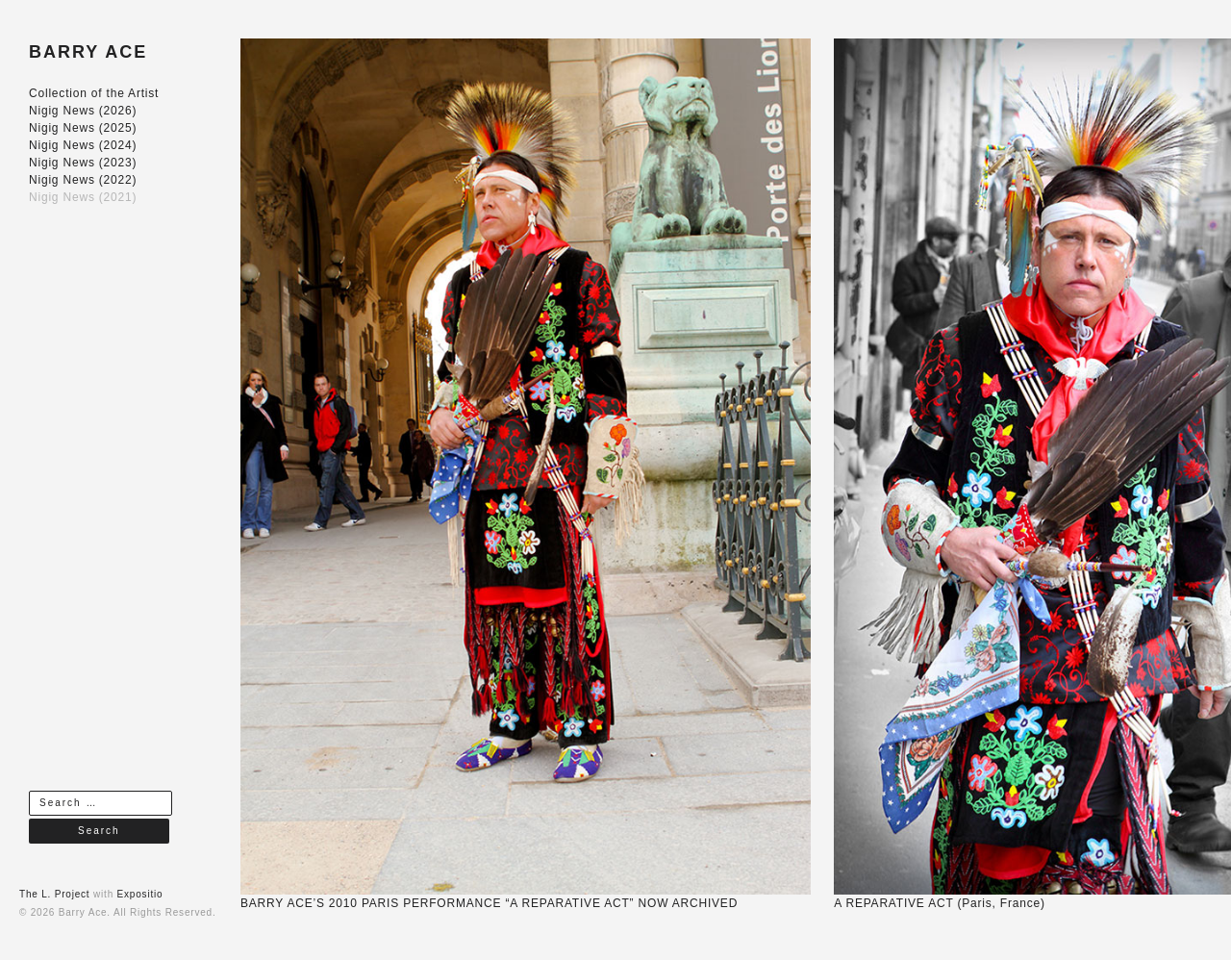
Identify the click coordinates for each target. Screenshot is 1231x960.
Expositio (140, 894)
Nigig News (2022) (83, 180)
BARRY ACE (88, 52)
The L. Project (54, 894)
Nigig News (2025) (83, 128)
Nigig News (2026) (83, 110)
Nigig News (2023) (83, 162)
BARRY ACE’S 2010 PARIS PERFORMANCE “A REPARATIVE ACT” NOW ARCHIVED (489, 903)
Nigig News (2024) (83, 145)
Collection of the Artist (94, 93)
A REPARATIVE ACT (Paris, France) (939, 903)
